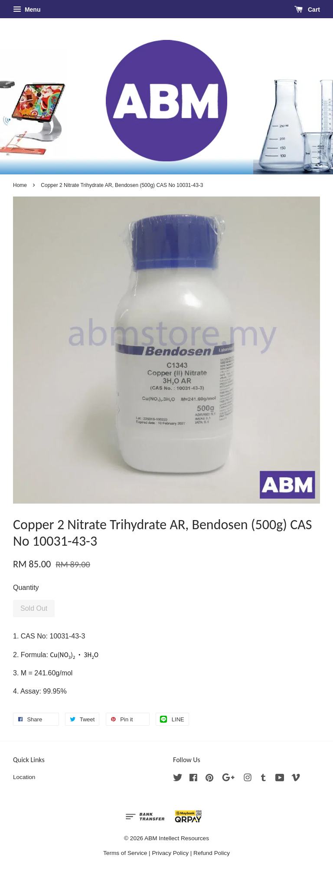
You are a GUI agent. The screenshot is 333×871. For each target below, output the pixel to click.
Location (24, 777)
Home (20, 185)
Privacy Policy (170, 853)
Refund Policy (211, 853)
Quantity (26, 587)
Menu (26, 9)
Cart (307, 9)
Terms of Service (125, 853)
